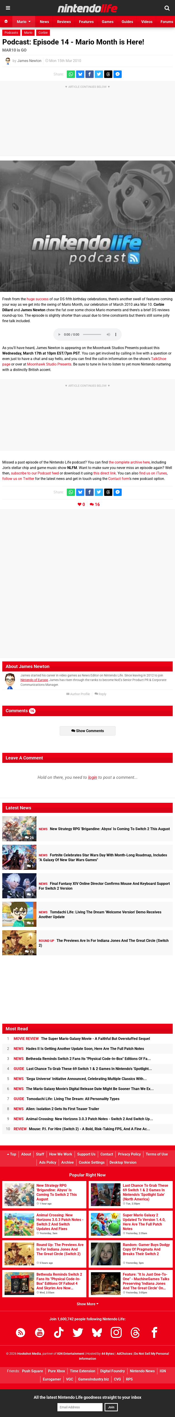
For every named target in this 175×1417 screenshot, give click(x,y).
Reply (100, 694)
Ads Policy (47, 1162)
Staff (40, 1154)
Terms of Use (157, 1154)
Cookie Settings (92, 1162)
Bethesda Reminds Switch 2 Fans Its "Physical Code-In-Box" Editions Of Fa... (82, 1059)
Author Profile (78, 694)
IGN (163, 1371)
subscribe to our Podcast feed (35, 473)
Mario (28, 33)
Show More (87, 1304)
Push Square (32, 1371)
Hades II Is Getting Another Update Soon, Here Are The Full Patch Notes (79, 1049)
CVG (117, 1379)
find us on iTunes (153, 473)
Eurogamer (52, 1379)
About (26, 1154)
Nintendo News (142, 1371)
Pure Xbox (56, 1371)
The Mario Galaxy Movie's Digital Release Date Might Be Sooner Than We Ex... (84, 1089)
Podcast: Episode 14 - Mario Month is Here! (73, 42)
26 (29, 838)
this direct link (104, 473)
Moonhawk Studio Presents (49, 364)
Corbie (43, 33)
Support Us (86, 1154)
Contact (106, 1154)
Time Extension (82, 1371)
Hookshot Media (29, 1354)
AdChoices (124, 1354)
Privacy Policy (129, 1154)
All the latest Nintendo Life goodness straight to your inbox (87, 1397)
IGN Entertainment (70, 1354)
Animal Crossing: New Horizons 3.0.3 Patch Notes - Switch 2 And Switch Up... (83, 1119)
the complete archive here (129, 462)
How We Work (60, 1154)
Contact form (118, 479)
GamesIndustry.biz (93, 1379)
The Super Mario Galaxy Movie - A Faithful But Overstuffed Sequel (82, 1038)
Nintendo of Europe (34, 680)
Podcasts (11, 33)
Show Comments (87, 731)
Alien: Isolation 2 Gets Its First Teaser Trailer (56, 1109)
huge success (38, 299)
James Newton (29, 61)
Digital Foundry (112, 1371)
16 (97, 504)
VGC (69, 1379)
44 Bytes (107, 1354)
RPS (129, 1379)
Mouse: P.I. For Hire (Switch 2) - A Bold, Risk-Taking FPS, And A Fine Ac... (82, 1129)
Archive (67, 1162)
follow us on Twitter (18, 479)
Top (11, 1154)
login (92, 777)
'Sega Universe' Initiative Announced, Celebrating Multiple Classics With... (80, 1079)
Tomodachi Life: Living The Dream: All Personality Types (66, 1099)
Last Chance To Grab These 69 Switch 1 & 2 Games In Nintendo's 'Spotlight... (83, 1069)
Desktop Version (123, 1162)
